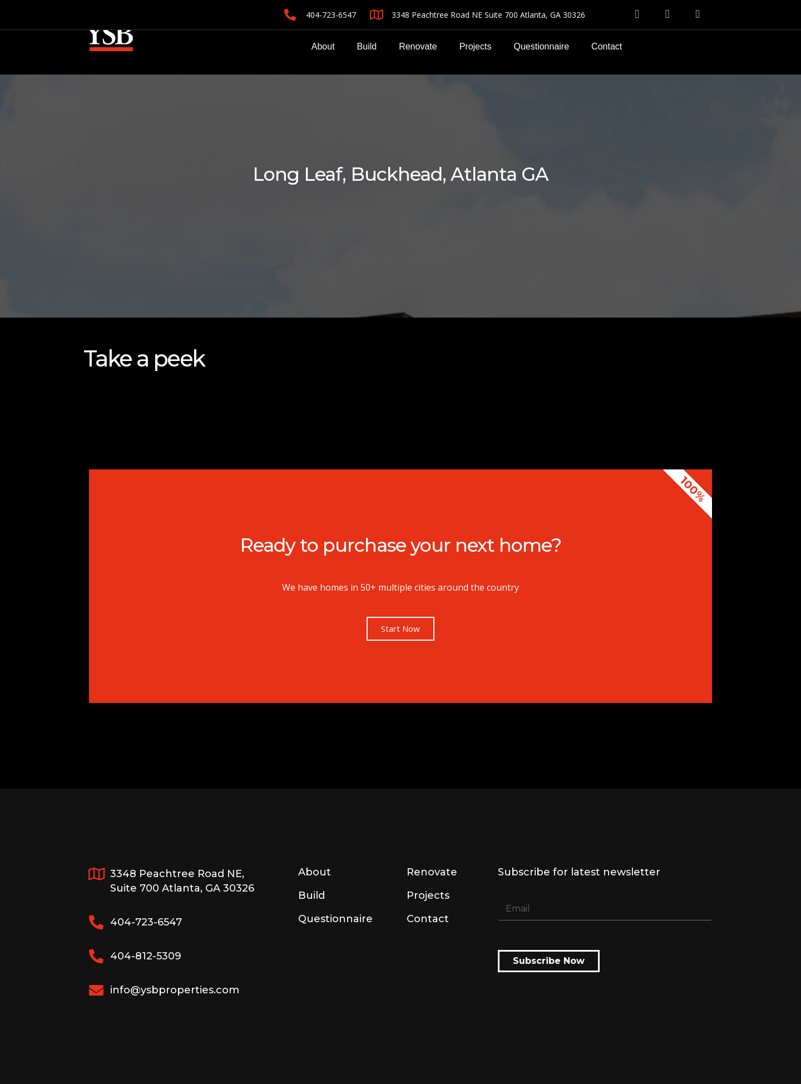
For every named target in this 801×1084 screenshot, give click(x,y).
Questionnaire (541, 46)
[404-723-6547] (96, 922)
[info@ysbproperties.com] (96, 990)
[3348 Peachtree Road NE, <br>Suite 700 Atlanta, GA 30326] (96, 874)
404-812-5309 (145, 956)
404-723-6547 (146, 922)
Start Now (400, 628)
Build (367, 46)
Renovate (418, 46)
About (323, 46)
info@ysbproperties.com (174, 990)
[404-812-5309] (96, 956)
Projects (475, 46)
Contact (606, 46)
